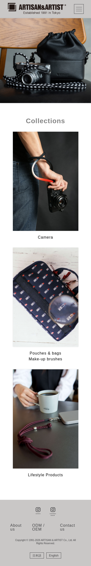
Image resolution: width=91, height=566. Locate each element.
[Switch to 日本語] (37, 555)
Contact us (67, 527)
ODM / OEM (38, 527)
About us (16, 527)
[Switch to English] (53, 555)
